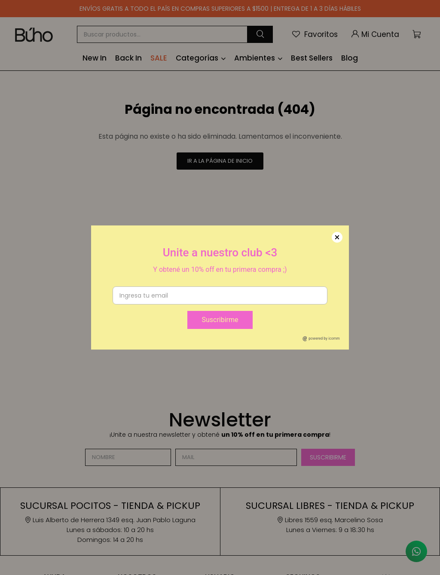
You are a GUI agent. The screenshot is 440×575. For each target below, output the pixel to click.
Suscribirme (220, 320)
